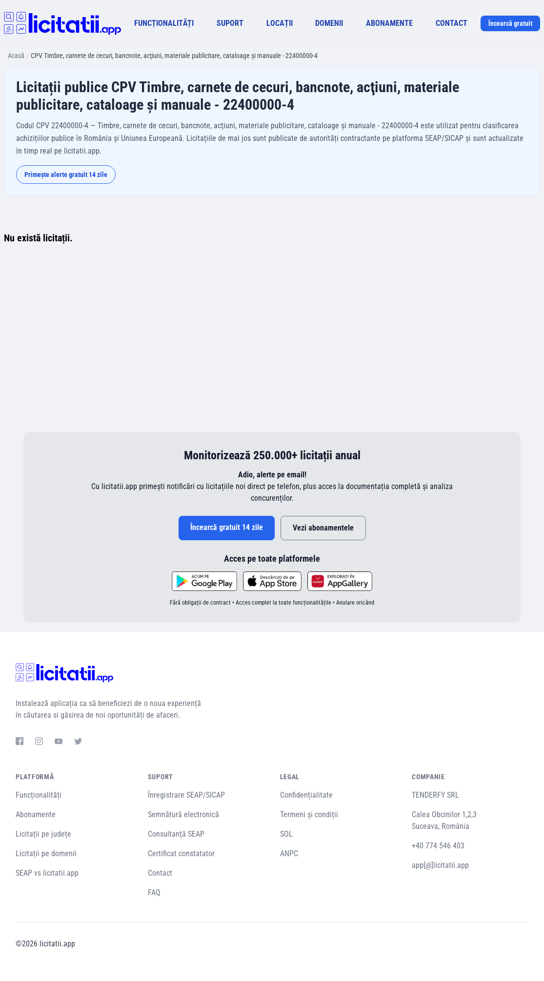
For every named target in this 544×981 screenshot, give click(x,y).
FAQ (154, 892)
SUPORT (230, 23)
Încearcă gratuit (510, 23)
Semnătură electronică (183, 814)
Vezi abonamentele (323, 527)
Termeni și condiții (309, 814)
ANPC (289, 853)
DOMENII (329, 23)
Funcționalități (38, 795)
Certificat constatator (181, 853)
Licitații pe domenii (46, 853)
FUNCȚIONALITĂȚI (164, 23)
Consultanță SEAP (176, 834)
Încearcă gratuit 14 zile (226, 527)
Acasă (16, 55)
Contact (160, 873)
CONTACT (451, 23)
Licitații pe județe (43, 834)
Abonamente (36, 814)
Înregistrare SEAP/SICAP (186, 795)
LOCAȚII (279, 23)
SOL (286, 834)
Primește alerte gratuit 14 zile (65, 174)
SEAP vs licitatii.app (47, 873)
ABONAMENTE (389, 23)
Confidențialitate (306, 795)
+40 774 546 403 (438, 845)
